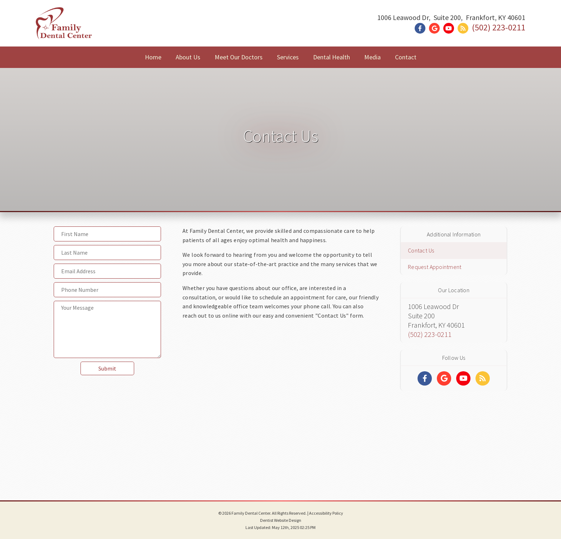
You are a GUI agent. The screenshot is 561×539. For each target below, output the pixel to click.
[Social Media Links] (425, 378)
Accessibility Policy (326, 513)
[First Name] (107, 233)
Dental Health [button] (331, 57)
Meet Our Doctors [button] (239, 57)
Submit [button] (107, 368)
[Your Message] (107, 329)
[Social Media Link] (422, 28)
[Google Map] (280, 400)
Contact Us (421, 250)
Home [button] (153, 57)
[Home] (64, 30)
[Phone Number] (107, 289)
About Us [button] (188, 57)
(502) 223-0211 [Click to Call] (498, 27)
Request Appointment (434, 266)
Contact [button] (405, 57)
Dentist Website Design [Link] (280, 520)
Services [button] (288, 57)
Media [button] (372, 57)
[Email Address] (107, 271)
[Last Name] (107, 252)
